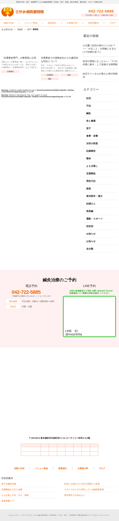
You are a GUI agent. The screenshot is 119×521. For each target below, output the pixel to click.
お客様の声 (72, 22)
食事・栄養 (92, 139)
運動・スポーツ (94, 222)
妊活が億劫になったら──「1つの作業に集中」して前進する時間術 (100, 64)
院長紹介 (52, 22)
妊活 (88, 101)
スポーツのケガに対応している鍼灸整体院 (84, 489)
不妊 (88, 109)
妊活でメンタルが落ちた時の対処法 (100, 78)
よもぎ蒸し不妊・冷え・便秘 (15, 495)
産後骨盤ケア (7, 500)
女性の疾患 (92, 146)
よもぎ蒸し (92, 169)
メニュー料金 (31, 22)
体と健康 (91, 124)
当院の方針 (8, 22)
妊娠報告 (91, 154)
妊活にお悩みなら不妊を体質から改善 (82, 483)
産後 (88, 191)
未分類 (89, 252)
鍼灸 (49, 79)
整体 (69, 75)
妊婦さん (91, 206)
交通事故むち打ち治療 (11, 489)
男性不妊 (91, 184)
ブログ (112, 22)
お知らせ (91, 237)
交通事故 (10, 71)
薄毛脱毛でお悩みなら (74, 495)
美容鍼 (89, 214)
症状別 (89, 229)
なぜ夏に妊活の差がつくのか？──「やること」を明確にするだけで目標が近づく (100, 49)
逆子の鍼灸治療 (8, 483)
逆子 (88, 131)
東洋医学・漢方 (94, 199)
